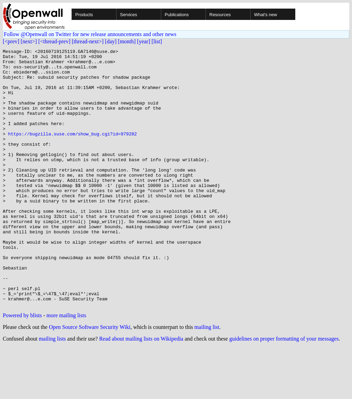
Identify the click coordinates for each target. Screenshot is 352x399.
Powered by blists (22, 367)
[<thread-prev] (54, 41)
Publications (177, 14)
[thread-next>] (88, 41)
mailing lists (52, 390)
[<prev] (11, 41)
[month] (127, 41)
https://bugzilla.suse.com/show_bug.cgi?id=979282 (72, 151)
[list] (157, 41)
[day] (111, 41)
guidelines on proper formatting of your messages (284, 390)
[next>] (29, 41)
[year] (143, 41)
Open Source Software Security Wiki (89, 378)
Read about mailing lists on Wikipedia (141, 390)
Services (128, 14)
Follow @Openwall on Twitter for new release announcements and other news (90, 34)
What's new (265, 14)
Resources (220, 14)
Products (84, 14)
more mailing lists (66, 367)
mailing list (207, 378)
